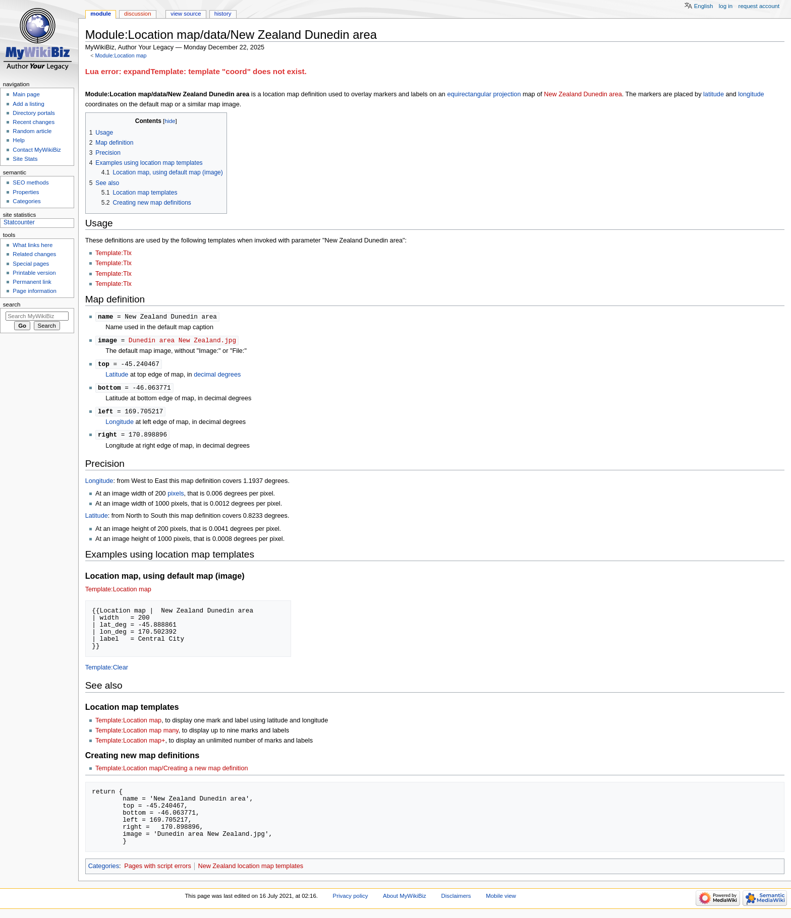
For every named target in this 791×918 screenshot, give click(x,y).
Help (19, 140)
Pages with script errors (157, 869)
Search (12, 304)
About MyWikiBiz (404, 899)
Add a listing (28, 104)
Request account (759, 6)
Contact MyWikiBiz (37, 150)
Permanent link (32, 282)
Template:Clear (106, 670)
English (703, 6)
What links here (32, 245)
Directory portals (33, 113)
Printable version (34, 273)
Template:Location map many (137, 733)
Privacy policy (350, 899)
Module (100, 14)
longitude (751, 94)
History (223, 14)
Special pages (31, 264)
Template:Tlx (113, 253)
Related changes (34, 254)
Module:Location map (120, 55)
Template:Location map (118, 592)
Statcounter (19, 222)
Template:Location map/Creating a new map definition (171, 771)
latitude (713, 94)
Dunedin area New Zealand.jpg (182, 340)
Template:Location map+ (130, 743)
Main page (26, 94)
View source (186, 14)
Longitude (119, 424)
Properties (26, 192)
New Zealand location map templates (250, 869)
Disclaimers (456, 899)
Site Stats (25, 159)
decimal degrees (217, 376)
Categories (103, 869)
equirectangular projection (484, 94)
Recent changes (33, 122)
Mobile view (501, 899)
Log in (725, 6)
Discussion (137, 14)
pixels (175, 496)
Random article (32, 131)
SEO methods (30, 182)
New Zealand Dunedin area (583, 94)
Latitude (116, 376)
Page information (34, 291)
